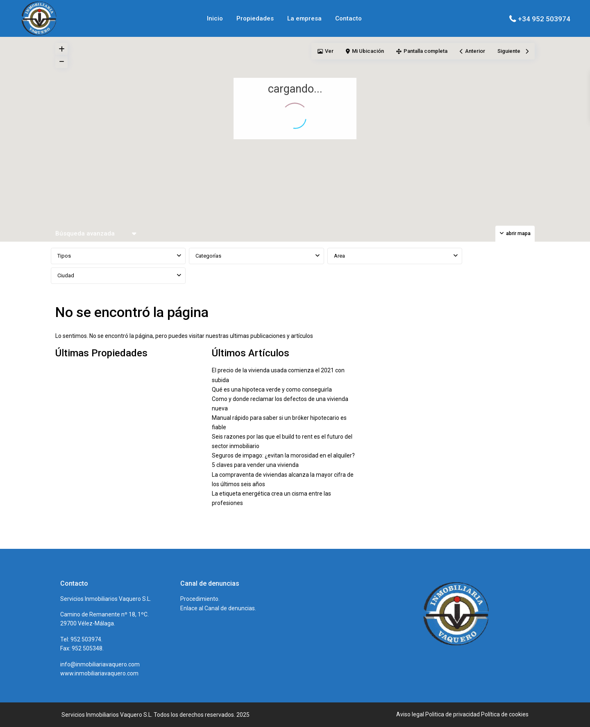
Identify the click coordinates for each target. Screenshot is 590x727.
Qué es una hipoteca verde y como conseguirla (272, 389)
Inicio (215, 18)
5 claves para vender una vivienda (255, 465)
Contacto (348, 18)
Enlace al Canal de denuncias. (218, 608)
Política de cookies (505, 714)
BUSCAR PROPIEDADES (504, 265)
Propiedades (255, 18)
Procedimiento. (200, 599)
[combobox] (118, 256)
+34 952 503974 (544, 19)
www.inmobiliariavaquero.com (99, 673)
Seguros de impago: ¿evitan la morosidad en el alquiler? (283, 455)
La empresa (304, 18)
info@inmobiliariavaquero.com (100, 664)
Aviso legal (410, 714)
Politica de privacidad (452, 714)
